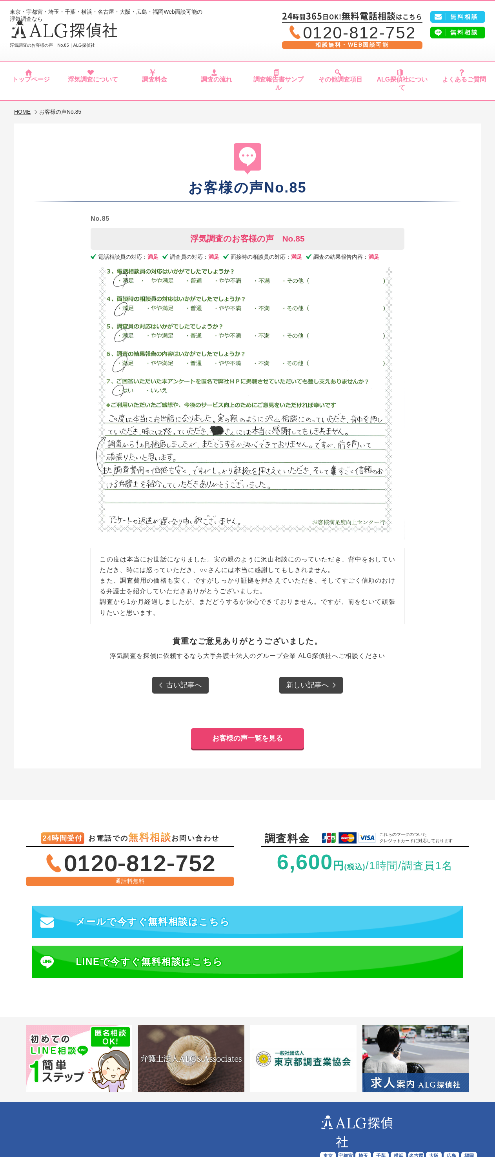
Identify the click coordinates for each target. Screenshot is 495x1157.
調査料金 (154, 85)
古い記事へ (184, 681)
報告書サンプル (251, 1118)
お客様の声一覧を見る (247, 724)
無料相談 (464, 32)
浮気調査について (92, 85)
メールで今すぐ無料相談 (136, 909)
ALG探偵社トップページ (68, 1118)
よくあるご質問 (464, 85)
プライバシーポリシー (248, 1127)
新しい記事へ (307, 681)
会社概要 (449, 1118)
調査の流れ (216, 85)
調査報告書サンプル (278, 85)
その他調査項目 (340, 85)
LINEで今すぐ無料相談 (358, 909)
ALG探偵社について (402, 85)
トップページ (31, 85)
